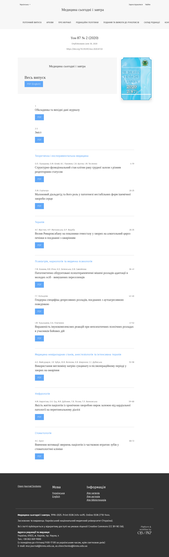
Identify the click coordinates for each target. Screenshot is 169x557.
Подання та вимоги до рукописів (121, 22)
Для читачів (93, 493)
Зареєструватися (136, 5)
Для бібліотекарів (96, 500)
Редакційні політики (87, 22)
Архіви (50, 22)
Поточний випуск (32, 22)
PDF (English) (34, 84)
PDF (39, 117)
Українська (26, 4)
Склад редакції (152, 22)
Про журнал (64, 22)
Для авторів (93, 496)
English (56, 496)
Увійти (147, 5)
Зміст (38, 132)
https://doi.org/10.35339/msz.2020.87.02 (84, 49)
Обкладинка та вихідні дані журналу (57, 110)
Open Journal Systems (29, 486)
